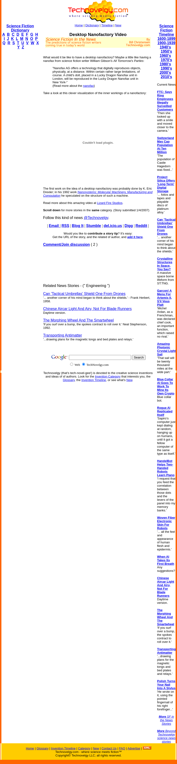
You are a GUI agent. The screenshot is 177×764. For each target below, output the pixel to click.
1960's (165, 56)
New (118, 25)
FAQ (122, 748)
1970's (166, 60)
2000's (165, 73)
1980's (165, 64)
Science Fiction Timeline (166, 30)
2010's (166, 77)
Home (79, 25)
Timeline (107, 25)
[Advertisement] (20, 123)
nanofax (88, 86)
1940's (165, 47)
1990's (166, 68)
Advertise (134, 748)
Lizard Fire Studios (109, 203)
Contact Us (109, 748)
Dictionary (92, 25)
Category (84, 748)
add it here (135, 237)
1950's (166, 51)
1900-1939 (166, 43)
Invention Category (108, 376)
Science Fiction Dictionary (20, 28)
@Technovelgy (96, 218)
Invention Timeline (93, 380)
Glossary (69, 380)
